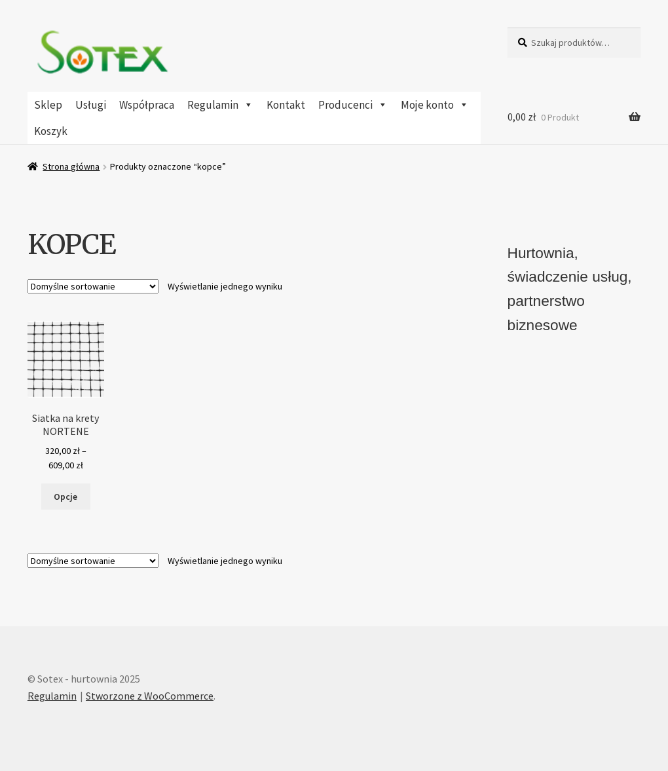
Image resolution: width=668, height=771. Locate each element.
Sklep (48, 105)
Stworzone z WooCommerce (149, 695)
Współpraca (146, 105)
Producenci (353, 105)
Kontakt (286, 105)
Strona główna (71, 166)
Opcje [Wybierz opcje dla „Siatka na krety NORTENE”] (65, 496)
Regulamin (220, 105)
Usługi (90, 105)
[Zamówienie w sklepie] (93, 286)
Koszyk (50, 131)
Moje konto (435, 105)
